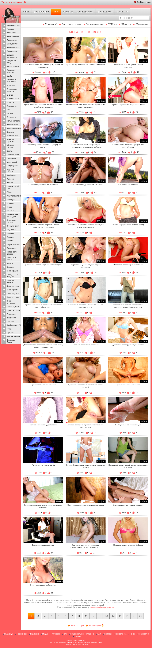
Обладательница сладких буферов (128, 545)
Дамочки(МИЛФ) (14, 128)
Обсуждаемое (142, 24)
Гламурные (11, 117)
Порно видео (22, 634)
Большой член (13, 48)
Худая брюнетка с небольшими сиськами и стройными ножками (43, 105)
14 (120, 615)
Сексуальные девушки (12, 276)
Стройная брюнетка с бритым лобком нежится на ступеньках (43, 225)
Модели (45, 634)
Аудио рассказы (85, 12)
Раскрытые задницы (11, 259)
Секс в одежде (13, 297)
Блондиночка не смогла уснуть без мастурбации (128, 145)
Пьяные (10, 237)
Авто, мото (11, 33)
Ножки (9, 207)
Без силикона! (13, 66)
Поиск (132, 634)
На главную (8, 634)
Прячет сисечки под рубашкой (43, 425)
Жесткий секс (12, 136)
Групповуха (11, 106)
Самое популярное (94, 24)
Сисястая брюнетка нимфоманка (43, 184)
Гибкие (10, 113)
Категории (56, 634)
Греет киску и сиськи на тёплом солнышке (85, 64)
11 (99, 615)
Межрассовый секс (13, 187)
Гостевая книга (120, 634)
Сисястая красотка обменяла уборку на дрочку (43, 145)
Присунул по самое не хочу (43, 385)
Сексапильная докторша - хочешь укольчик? (128, 65)
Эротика (10, 333)
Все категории (13, 336)
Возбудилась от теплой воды (128, 425)
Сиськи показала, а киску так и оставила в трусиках (43, 506)
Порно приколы (13, 244)
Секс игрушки (12, 271)
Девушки (10, 132)
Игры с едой (12, 162)
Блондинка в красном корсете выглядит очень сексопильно (85, 225)
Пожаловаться (143, 634)
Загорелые (11, 158)
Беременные (12, 51)
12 (106, 615)
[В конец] (140, 616)
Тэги (65, 634)
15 (127, 615)
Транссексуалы (13, 310)
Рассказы (68, 12)
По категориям (41, 12)
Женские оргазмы (10, 140)
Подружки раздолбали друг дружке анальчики (86, 266)
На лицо (10, 211)
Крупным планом (11, 170)
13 (113, 615)
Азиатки (10, 29)
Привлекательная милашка (128, 385)
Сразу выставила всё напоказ (43, 585)
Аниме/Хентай (13, 36)
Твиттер (78, 637)
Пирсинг (10, 233)
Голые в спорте (13, 121)
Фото (56, 12)
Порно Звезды (105, 12)
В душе (10, 95)
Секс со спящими (11, 302)
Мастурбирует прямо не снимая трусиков (85, 505)
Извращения (12, 166)
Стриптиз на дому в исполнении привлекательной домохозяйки (128, 306)
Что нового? (51, 24)
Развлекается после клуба (43, 465)
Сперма (10, 267)
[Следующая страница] (133, 616)
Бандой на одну (11, 62)
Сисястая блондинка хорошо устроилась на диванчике (43, 65)
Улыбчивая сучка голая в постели (128, 505)
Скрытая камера (10, 281)
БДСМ (9, 76)
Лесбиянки (11, 175)
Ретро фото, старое (12, 253)
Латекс (10, 183)
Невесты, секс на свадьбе (13, 215)
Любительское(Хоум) (14, 325)
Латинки (10, 179)
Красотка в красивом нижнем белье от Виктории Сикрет (85, 306)
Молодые (11, 200)
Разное (10, 263)
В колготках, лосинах (12, 90)
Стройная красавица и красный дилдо (128, 104)
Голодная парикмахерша (43, 545)
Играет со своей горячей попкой (128, 265)
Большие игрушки (11, 71)
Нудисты (10, 203)
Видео (26, 12)
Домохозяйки (12, 125)
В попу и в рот (13, 99)
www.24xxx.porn (78, 625)
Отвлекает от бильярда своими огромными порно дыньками (85, 105)
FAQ (99, 634)
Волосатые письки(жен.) (12, 81)
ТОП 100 (112, 24)
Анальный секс (13, 25)
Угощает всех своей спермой (86, 345)
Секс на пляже (13, 286)
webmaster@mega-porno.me (102, 607)
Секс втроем (12, 290)
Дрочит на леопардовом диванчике (128, 345)
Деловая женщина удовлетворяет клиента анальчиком (85, 426)
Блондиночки (12, 44)
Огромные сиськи (11, 221)
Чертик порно (95, 625)
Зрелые (10, 151)
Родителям (34, 634)
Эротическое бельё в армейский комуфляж (43, 265)
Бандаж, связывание (12, 56)
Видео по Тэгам (11, 341)
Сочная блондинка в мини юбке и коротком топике (85, 466)
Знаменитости (13, 155)
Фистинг (10, 322)
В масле (10, 102)
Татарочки (11, 314)
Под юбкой (11, 230)
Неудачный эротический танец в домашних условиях (128, 466)
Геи (8, 110)
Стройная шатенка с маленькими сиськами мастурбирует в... (43, 306)
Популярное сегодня (71, 24)
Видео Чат (122, 12)
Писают (10, 241)
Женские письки (10, 146)
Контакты (107, 634)
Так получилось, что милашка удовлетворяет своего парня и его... (86, 546)
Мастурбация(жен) (14, 196)
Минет (9, 192)
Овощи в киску (13, 226)
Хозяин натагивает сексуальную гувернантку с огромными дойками (86, 145)
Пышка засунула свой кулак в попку (128, 224)
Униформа (11, 318)
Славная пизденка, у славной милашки (85, 184)
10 (92, 615)
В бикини (11, 85)
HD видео (126, 24)
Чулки (9, 329)
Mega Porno (72, 640)
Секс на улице (13, 294)
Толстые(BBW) (13, 307)
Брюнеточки (12, 40)
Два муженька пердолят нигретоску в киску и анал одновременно (43, 346)
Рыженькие (11, 248)
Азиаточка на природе (128, 184)
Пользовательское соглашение (82, 634)
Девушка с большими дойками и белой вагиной (85, 386)
